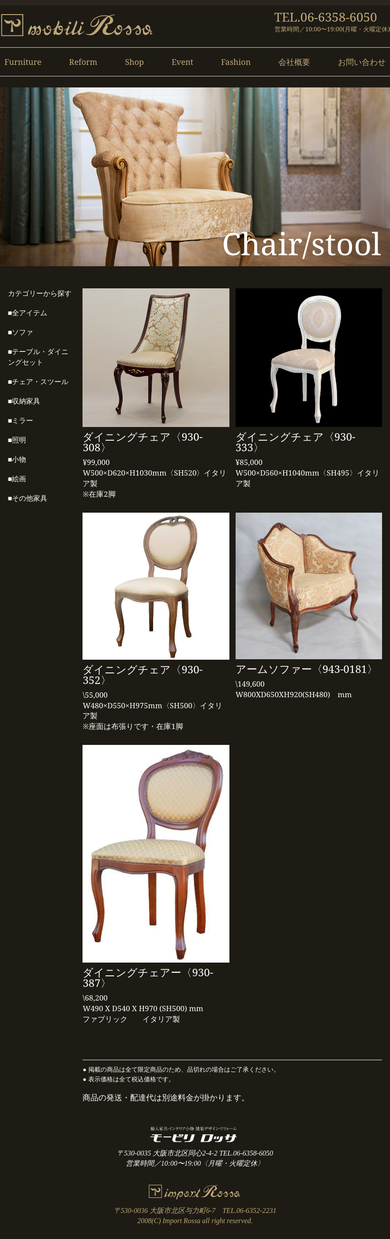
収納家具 (26, 401)
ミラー (22, 420)
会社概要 (294, 62)
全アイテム (29, 313)
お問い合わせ (362, 62)
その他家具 (29, 498)
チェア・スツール (40, 381)
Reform (83, 62)
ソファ (22, 332)
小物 (19, 459)
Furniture (22, 62)
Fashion (236, 62)
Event (182, 62)
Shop (134, 62)
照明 (19, 440)
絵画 (19, 479)
